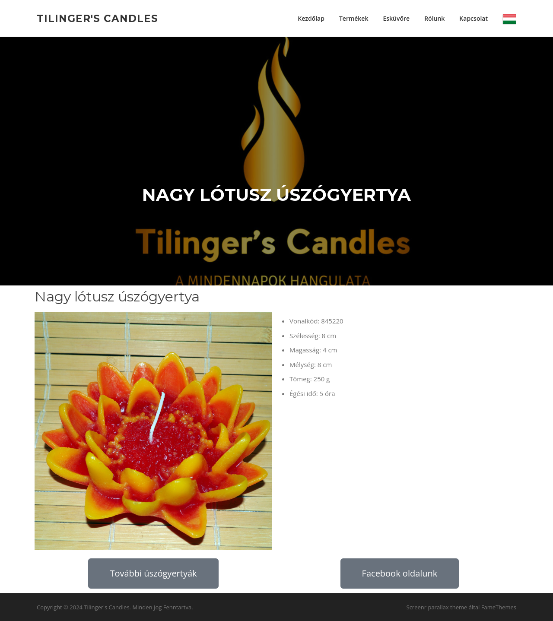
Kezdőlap (311, 18)
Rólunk (434, 18)
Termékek (354, 18)
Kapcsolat (473, 18)
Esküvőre (396, 18)
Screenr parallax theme (437, 607)
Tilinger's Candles (97, 18)
